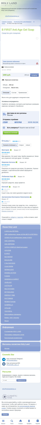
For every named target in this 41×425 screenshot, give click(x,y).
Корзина (38, 423)
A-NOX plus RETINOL (11, 231)
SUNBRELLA (8, 305)
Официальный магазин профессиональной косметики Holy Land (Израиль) (19, 9)
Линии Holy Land (9, 227)
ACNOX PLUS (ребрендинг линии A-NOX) (18, 237)
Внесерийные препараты (12, 314)
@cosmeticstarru (12, 360)
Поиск (11, 423)
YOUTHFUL (8, 311)
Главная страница (7, 21)
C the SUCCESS (9, 263)
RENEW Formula (9, 301)
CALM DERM (8, 266)
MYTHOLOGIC (9, 292)
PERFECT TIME (9, 295)
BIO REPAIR (8, 257)
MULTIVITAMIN (9, 289)
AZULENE (7, 250)
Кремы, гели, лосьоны (11, 317)
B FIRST (7, 253)
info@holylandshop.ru (12, 16)
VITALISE (7, 308)
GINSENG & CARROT (11, 279)
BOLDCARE (8, 260)
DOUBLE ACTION (10, 273)
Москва (6, 348)
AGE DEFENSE (9, 244)
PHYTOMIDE (8, 298)
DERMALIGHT (9, 269)
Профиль (29, 423)
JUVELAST (8, 282)
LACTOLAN (8, 285)
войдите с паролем (16, 217)
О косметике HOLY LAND (12, 331)
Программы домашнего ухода (14, 334)
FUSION (7, 276)
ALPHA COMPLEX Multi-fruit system (16, 247)
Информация (8, 327)
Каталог (3, 423)
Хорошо (5, 414)
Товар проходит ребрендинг (11, 61)
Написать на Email (10, 132)
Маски (6, 321)
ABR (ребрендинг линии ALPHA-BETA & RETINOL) (21, 234)
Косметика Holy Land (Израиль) (22, 21)
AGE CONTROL (9, 241)
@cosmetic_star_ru (13, 365)
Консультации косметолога (13, 338)
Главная (20, 423)
